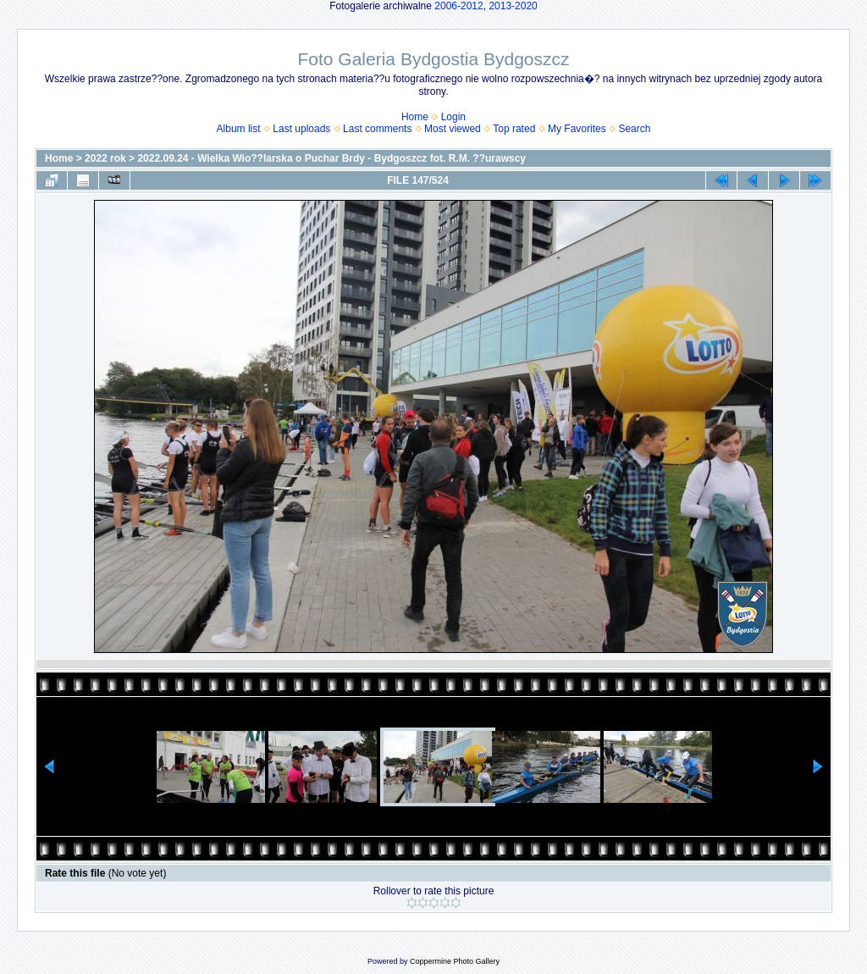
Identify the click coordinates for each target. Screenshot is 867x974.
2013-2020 (513, 6)
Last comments (377, 129)
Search (634, 129)
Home (414, 117)
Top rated (514, 129)
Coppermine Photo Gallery (455, 961)
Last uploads (301, 129)
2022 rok (105, 158)
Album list (239, 129)
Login (453, 117)
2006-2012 (458, 6)
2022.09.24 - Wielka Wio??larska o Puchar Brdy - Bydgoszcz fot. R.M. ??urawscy (331, 158)
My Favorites (577, 129)
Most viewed (452, 129)
